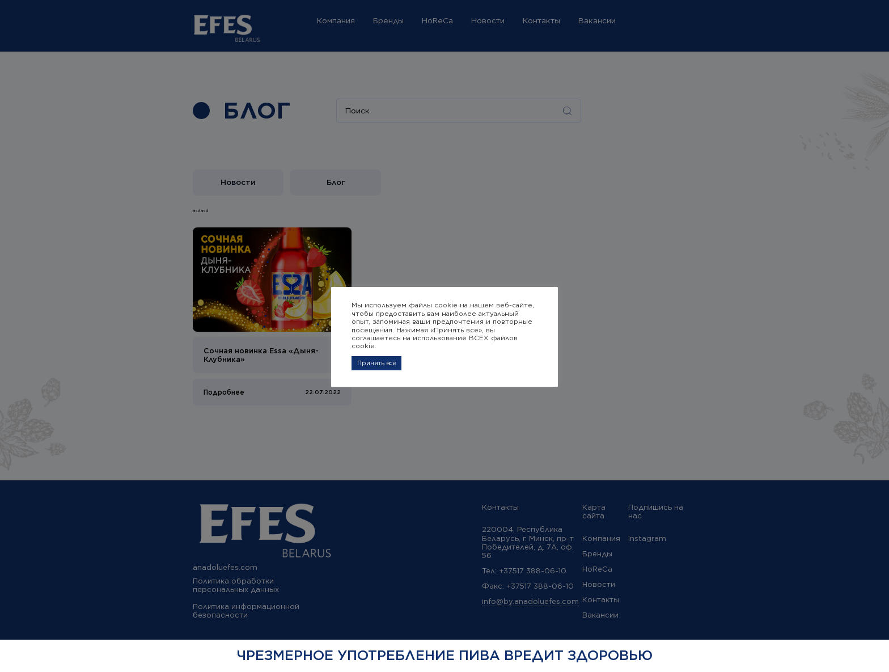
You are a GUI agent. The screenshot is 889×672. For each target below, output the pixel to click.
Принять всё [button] (376, 363)
